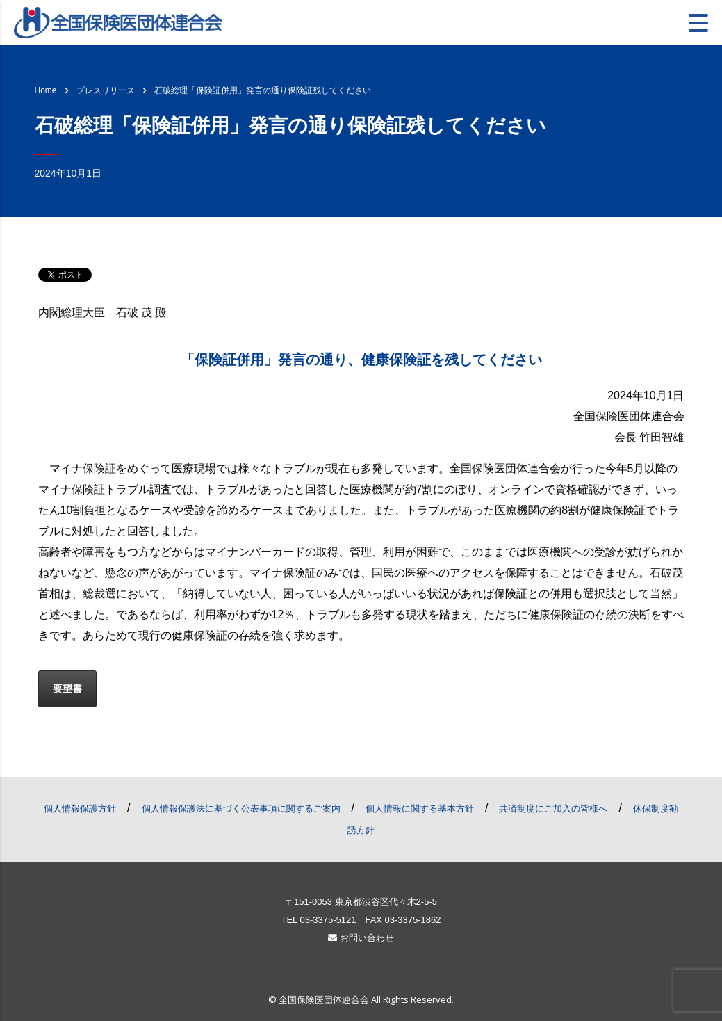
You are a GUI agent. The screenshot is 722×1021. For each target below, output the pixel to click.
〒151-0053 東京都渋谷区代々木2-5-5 (361, 902)
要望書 (67, 688)
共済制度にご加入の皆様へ (553, 808)
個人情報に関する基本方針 (420, 808)
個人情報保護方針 (80, 808)
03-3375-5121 (328, 920)
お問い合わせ (361, 938)
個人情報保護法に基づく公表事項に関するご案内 (241, 808)
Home (46, 90)
